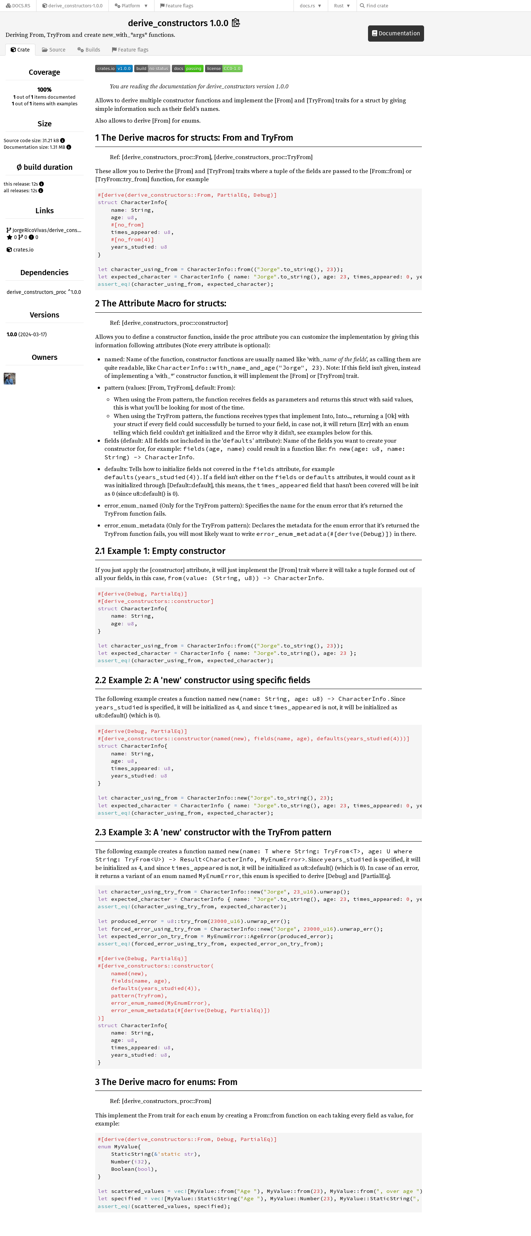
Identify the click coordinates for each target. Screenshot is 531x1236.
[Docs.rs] (18, 5)
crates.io (20, 250)
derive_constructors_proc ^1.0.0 (44, 292)
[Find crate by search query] (397, 5)
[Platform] (131, 5)
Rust (339, 5)
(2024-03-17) (27, 334)
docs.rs (307, 5)
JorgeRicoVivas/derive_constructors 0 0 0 (46, 234)
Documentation (396, 33)
